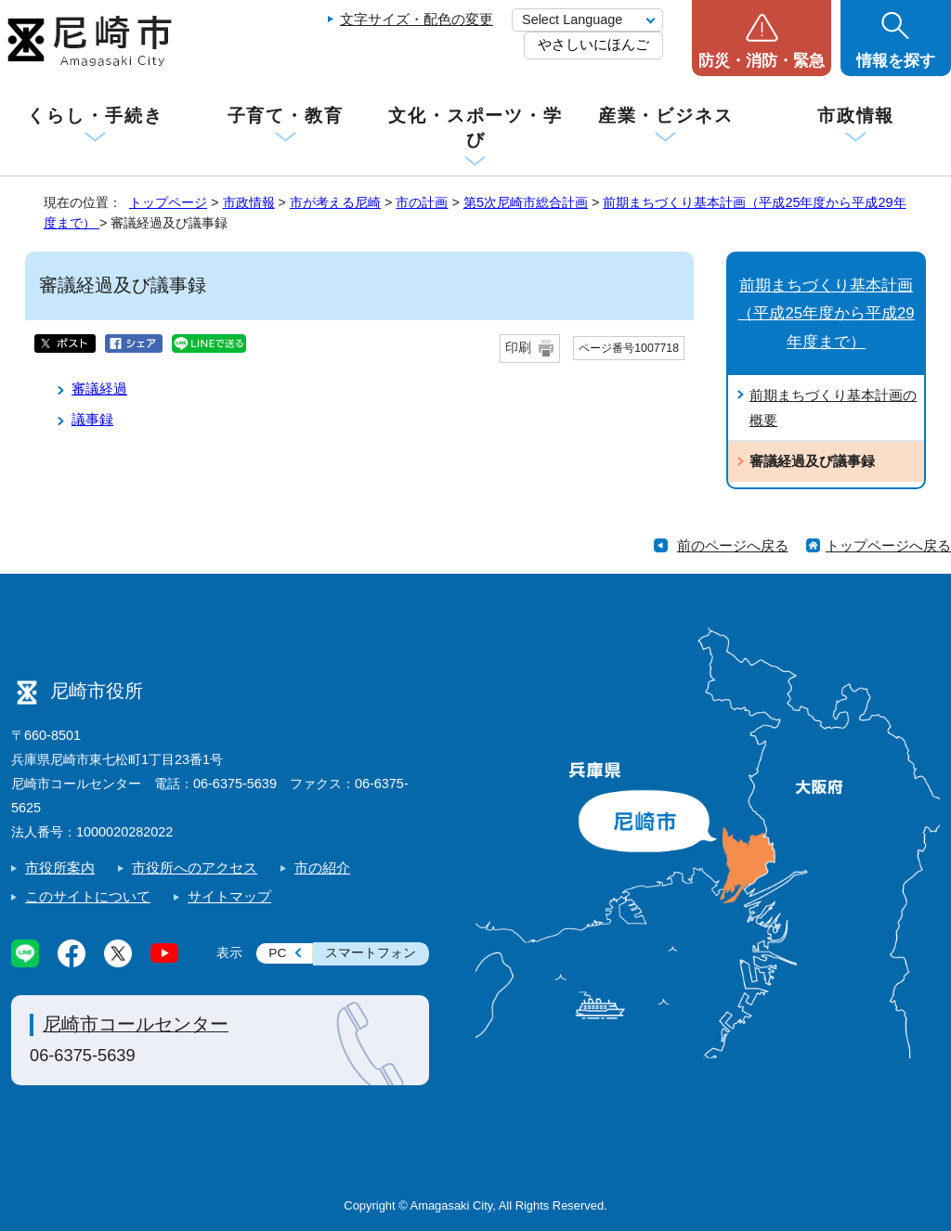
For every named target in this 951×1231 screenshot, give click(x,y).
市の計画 (422, 202)
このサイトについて (87, 896)
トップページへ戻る (888, 545)
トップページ (168, 202)
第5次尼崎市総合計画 (525, 202)
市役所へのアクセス (194, 867)
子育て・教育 (286, 115)
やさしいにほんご (593, 44)
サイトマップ (229, 896)
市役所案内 (60, 867)
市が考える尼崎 (335, 202)
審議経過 (99, 388)
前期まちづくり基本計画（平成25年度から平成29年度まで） (825, 313)
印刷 (518, 348)
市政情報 (856, 115)
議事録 (92, 419)
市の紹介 (322, 867)
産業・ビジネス (666, 115)
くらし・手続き (95, 115)
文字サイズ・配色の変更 (416, 19)
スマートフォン (370, 953)
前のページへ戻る (732, 545)
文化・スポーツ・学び (475, 127)
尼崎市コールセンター (135, 1024)
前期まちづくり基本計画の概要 (833, 407)
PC (277, 953)
